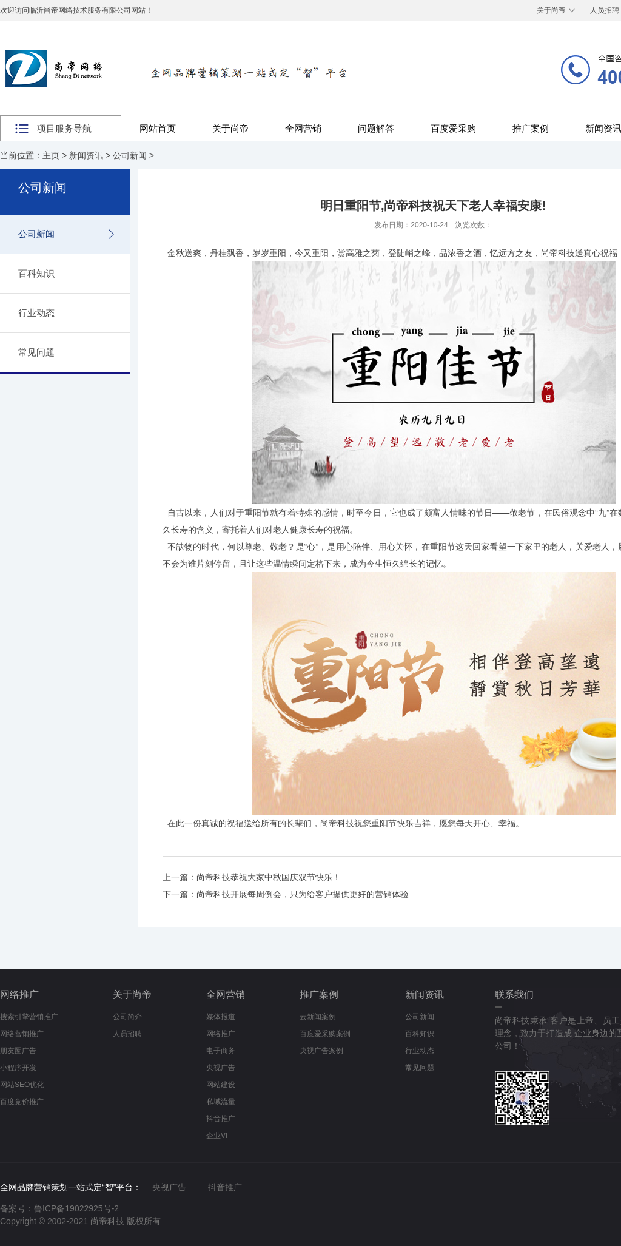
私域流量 (220, 1101)
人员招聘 (127, 1033)
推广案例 (530, 128)
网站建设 (220, 1084)
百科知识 (36, 273)
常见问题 (36, 352)
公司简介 (127, 1016)
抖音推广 (220, 1118)
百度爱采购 (453, 128)
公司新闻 (130, 155)
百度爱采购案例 (325, 1033)
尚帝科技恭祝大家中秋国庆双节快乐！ (268, 877)
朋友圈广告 (18, 1050)
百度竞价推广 (22, 1101)
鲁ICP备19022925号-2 (76, 1208)
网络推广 (19, 994)
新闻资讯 (86, 155)
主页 (50, 155)
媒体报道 (220, 1016)
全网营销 (303, 128)
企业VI (216, 1135)
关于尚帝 (551, 10)
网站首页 (157, 128)
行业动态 (36, 313)
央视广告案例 (321, 1050)
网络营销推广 (22, 1033)
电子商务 (220, 1050)
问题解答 (376, 128)
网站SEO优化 (22, 1084)
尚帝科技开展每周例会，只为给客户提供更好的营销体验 (302, 894)
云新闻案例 (318, 1016)
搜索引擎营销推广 (29, 1016)
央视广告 (220, 1067)
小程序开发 (18, 1067)
